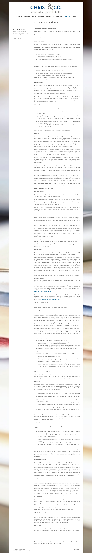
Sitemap (23, 549)
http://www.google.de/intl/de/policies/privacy (50, 299)
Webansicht (76, 549)
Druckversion (17, 549)
